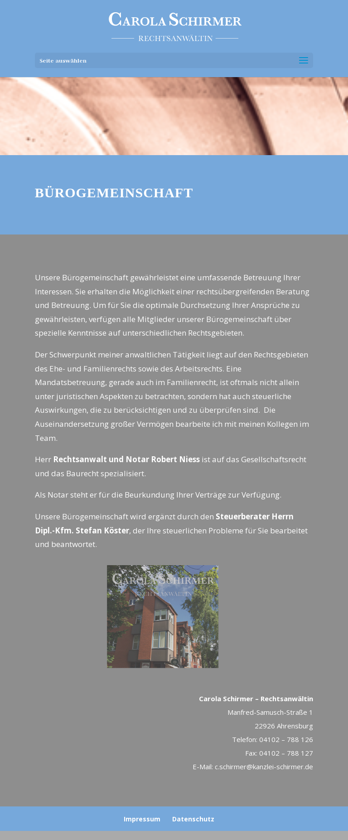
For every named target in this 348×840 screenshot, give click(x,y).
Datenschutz (193, 819)
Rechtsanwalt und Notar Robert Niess (126, 459)
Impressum (142, 819)
